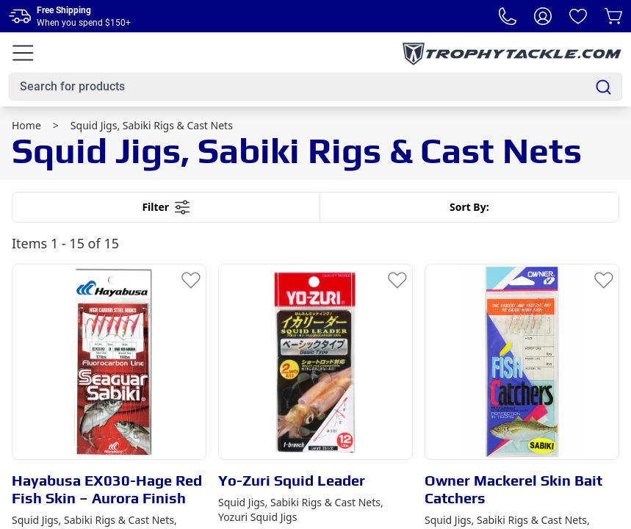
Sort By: (469, 207)
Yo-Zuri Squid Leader (291, 480)
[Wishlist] (578, 16)
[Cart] (613, 16)
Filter (166, 207)
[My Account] (543, 16)
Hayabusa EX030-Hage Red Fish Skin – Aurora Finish (107, 489)
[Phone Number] (507, 16)
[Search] (603, 87)
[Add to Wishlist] (191, 279)
